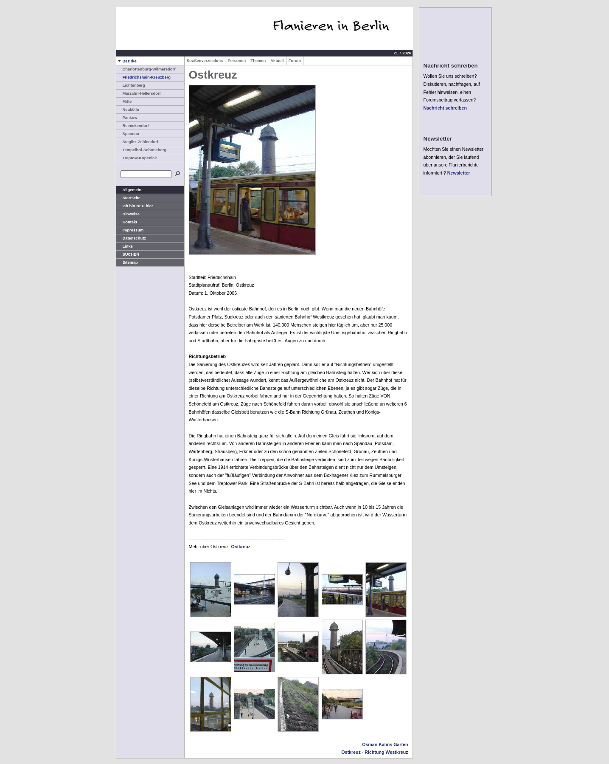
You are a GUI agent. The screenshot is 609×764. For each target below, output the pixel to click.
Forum (294, 61)
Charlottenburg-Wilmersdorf (146, 69)
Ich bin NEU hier (134, 206)
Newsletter (458, 172)
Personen (236, 61)
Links (124, 246)
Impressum (130, 230)
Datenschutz (131, 238)
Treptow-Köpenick (136, 158)
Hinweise (128, 214)
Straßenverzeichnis (205, 61)
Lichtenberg (130, 85)
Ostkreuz (241, 546)
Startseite (128, 198)
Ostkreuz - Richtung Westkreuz (374, 752)
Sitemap (127, 262)
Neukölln (127, 109)
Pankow (127, 118)
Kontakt (127, 222)
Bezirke (126, 61)
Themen (258, 61)
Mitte (124, 101)
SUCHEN (127, 254)
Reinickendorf (132, 126)
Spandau (127, 134)
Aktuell (277, 61)
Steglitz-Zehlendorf (137, 142)
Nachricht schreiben (445, 107)
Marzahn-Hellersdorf (138, 93)
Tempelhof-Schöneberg (141, 150)
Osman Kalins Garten (385, 744)
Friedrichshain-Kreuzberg (143, 77)
